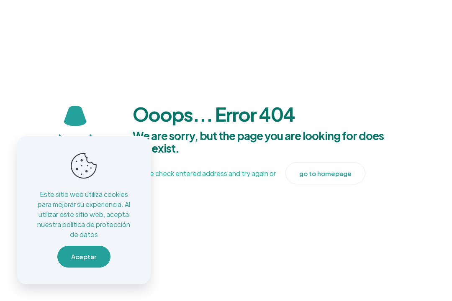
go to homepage (325, 173)
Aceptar (84, 256)
